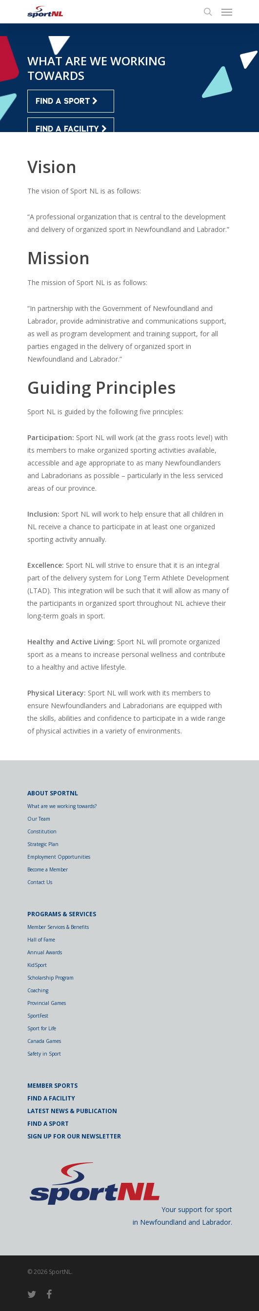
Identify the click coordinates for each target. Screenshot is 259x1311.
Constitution (42, 831)
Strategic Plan (43, 844)
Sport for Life (41, 1028)
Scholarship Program (50, 977)
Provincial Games (46, 1003)
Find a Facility (51, 1098)
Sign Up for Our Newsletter (74, 1136)
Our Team (38, 818)
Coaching (37, 990)
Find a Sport (48, 1123)
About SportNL (52, 793)
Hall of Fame (41, 939)
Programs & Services (61, 914)
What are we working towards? (62, 806)
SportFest (37, 1015)
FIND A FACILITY (71, 129)
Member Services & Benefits (58, 927)
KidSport (37, 965)
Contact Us (39, 882)
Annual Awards (44, 952)
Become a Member (47, 869)
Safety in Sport (44, 1053)
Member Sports (52, 1085)
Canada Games (44, 1041)
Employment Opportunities (58, 856)
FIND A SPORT (67, 101)
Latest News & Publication (72, 1111)
